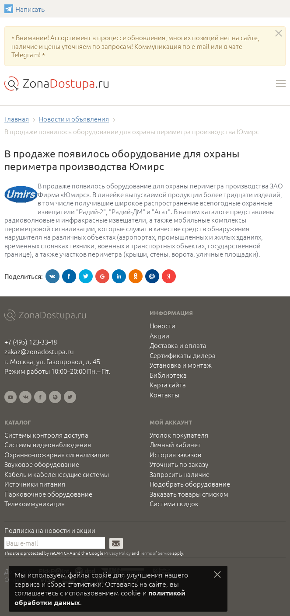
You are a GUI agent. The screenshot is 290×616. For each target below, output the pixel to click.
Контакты (164, 394)
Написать (9, 8)
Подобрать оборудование (190, 484)
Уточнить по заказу (179, 464)
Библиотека (168, 375)
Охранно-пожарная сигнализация (56, 454)
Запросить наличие (180, 474)
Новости (162, 325)
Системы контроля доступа (46, 435)
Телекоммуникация (34, 503)
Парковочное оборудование (48, 494)
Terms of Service (155, 553)
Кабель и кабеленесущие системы (56, 474)
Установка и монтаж (181, 365)
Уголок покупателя (179, 435)
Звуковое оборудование (41, 464)
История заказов (175, 454)
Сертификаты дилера (183, 355)
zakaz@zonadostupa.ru (39, 351)
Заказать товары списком (189, 494)
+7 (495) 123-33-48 (30, 341)
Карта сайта (168, 384)
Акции (159, 335)
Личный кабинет (175, 444)
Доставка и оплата (178, 345)
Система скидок (174, 503)
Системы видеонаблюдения (47, 444)
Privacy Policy (117, 553)
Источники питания (34, 484)
